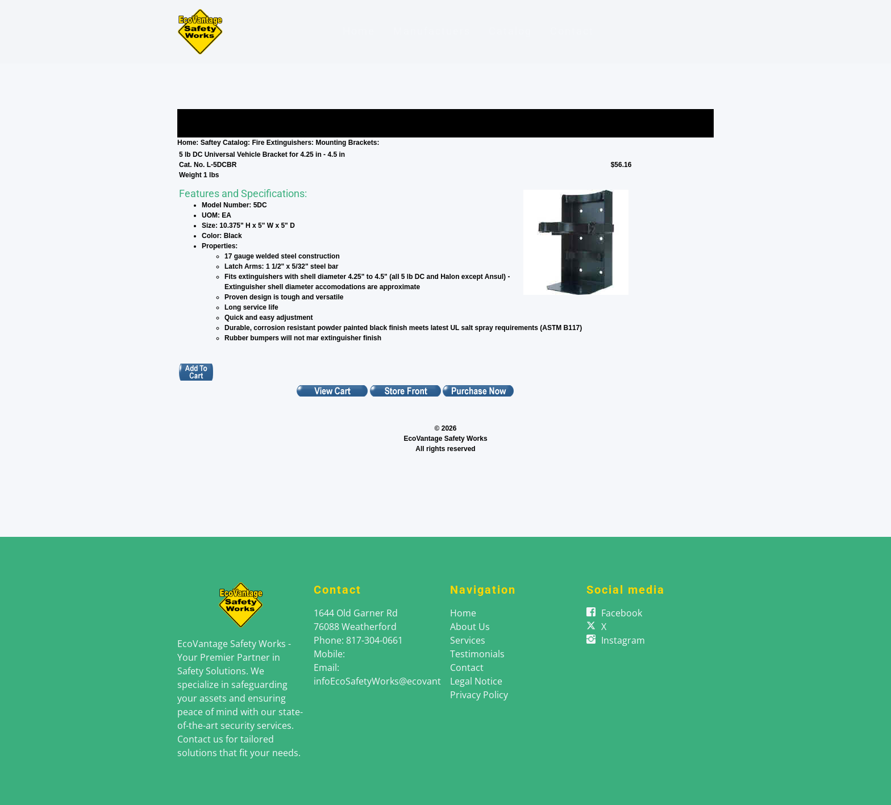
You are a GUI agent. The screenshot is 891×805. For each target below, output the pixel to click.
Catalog (510, 31)
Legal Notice (476, 681)
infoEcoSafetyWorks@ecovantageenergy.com (410, 681)
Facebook (621, 613)
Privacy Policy (479, 695)
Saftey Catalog (224, 143)
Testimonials (477, 654)
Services (467, 640)
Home (359, 31)
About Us (470, 626)
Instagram (623, 640)
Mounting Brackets (346, 143)
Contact (572, 31)
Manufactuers (432, 31)
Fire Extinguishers (281, 143)
